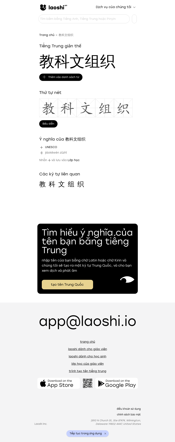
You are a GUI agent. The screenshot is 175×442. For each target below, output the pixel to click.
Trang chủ (46, 35)
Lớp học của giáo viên (87, 363)
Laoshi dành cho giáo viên (87, 349)
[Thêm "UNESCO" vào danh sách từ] (41, 147)
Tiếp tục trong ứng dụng (86, 433)
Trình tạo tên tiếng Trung (87, 371)
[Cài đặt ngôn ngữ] (134, 18)
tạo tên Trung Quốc (67, 285)
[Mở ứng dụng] (59, 383)
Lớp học (74, 160)
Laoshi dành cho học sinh (87, 356)
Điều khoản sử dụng (129, 409)
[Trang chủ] (53, 7)
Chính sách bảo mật (129, 414)
